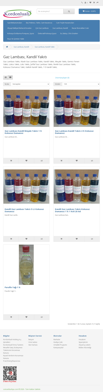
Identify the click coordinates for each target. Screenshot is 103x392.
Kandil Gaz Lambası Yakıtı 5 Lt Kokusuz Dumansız (24, 210)
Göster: (58, 84)
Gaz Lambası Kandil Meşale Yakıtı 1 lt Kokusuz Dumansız (23, 132)
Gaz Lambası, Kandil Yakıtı (44, 47)
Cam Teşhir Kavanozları (65, 23)
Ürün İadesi (32, 342)
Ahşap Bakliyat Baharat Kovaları (19, 28)
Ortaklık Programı (60, 345)
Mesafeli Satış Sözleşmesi (12, 347)
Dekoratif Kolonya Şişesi (47, 33)
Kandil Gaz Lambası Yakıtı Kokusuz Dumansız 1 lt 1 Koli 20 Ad (72, 210)
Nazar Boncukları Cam (80, 28)
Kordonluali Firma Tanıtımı (13, 345)
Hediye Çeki (58, 342)
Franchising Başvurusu (11, 361)
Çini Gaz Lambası (42, 28)
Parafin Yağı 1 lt (12, 287)
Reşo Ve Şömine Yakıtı (15, 39)
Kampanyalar (59, 347)
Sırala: (7, 84)
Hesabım (82, 339)
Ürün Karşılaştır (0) (62, 78)
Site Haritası (32, 345)
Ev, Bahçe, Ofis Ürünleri (69, 33)
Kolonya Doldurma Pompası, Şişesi (20, 33)
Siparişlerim (83, 342)
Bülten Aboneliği (85, 347)
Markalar (57, 339)
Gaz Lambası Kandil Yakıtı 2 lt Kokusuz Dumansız (74, 132)
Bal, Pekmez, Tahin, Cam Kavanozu (39, 23)
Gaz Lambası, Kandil (60, 28)
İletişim (31, 339)
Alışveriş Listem (84, 345)
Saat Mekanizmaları (14, 23)
